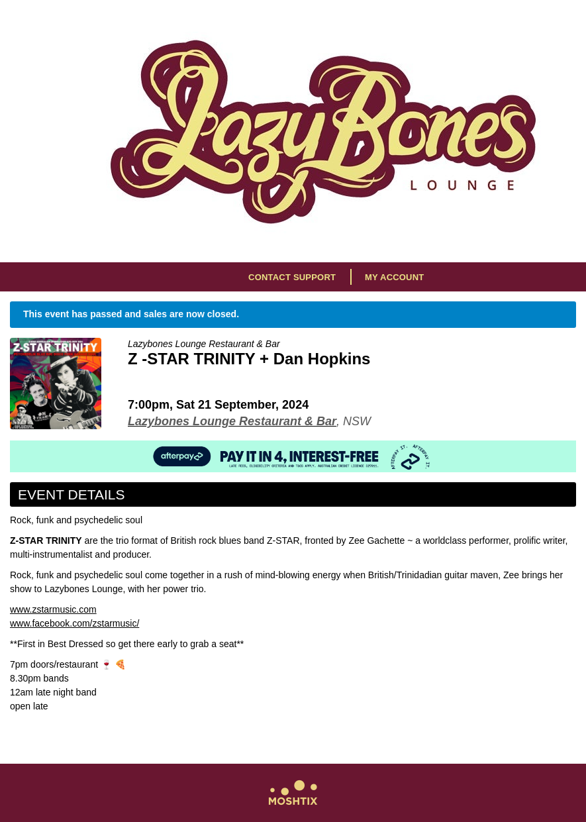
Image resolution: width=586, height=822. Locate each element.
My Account (394, 277)
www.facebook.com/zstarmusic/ (74, 623)
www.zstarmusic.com (53, 609)
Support (314, 277)
